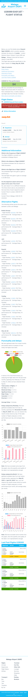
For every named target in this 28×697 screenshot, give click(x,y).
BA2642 (13, 218)
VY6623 (13, 323)
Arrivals (3, 665)
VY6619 (13, 310)
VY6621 (13, 316)
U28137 (13, 288)
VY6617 (13, 304)
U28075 (13, 269)
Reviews (16, 679)
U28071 (13, 257)
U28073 (13, 263)
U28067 (13, 251)
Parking (16, 677)
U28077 (13, 276)
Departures (4, 667)
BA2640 (13, 212)
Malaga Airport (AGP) (15, 5)
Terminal (16, 663)
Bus (2, 679)
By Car (3, 687)
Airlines (3, 671)
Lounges (16, 669)
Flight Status (5, 69)
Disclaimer (16, 692)
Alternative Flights (6, 73)
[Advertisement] (14, 33)
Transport (4, 677)
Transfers (4, 685)
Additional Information (7, 71)
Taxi (2, 683)
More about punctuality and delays (11, 96)
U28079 (13, 282)
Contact (21, 692)
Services (16, 671)
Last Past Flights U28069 (8, 77)
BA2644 (13, 225)
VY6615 (13, 298)
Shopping (16, 673)
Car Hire (16, 665)
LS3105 (13, 241)
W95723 (13, 333)
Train (2, 681)
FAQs (15, 675)
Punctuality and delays (7, 75)
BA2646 (13, 231)
